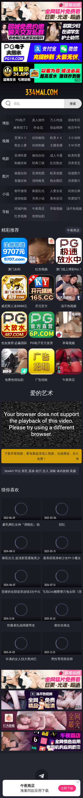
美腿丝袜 (20, 180)
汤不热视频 (74, 208)
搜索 (73, 103)
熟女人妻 (20, 145)
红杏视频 (20, 216)
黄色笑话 (56, 198)
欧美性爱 (74, 155)
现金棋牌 (56, 127)
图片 (5, 176)
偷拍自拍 (38, 155)
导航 (5, 211)
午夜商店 (38, 208)
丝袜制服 (38, 145)
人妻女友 (56, 191)
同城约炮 (20, 208)
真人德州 (38, 120)
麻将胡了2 (21, 127)
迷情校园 (20, 198)
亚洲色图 (38, 173)
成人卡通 (56, 155)
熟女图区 (56, 180)
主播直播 (56, 145)
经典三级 (38, 163)
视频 (5, 140)
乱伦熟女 (56, 163)
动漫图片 (74, 173)
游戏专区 (74, 120)
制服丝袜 (20, 163)
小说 (5, 194)
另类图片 (74, 180)
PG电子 (20, 120)
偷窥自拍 (20, 173)
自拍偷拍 (38, 138)
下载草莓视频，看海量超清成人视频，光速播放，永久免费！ (42, 456)
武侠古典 (74, 191)
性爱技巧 (74, 198)
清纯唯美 (38, 180)
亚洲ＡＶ (20, 138)
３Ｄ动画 (74, 138)
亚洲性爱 (20, 155)
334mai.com (41, 92)
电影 (5, 158)
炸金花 (38, 127)
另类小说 (38, 198)
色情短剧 (38, 216)
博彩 (5, 123)
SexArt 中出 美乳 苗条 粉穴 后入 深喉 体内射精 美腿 (40, 471)
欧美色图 (56, 173)
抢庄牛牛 (74, 127)
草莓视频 (56, 208)
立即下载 (67, 788)
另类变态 (74, 163)
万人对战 (56, 120)
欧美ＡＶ (56, 138)
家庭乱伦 (38, 191)
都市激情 (20, 191)
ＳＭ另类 (74, 145)
